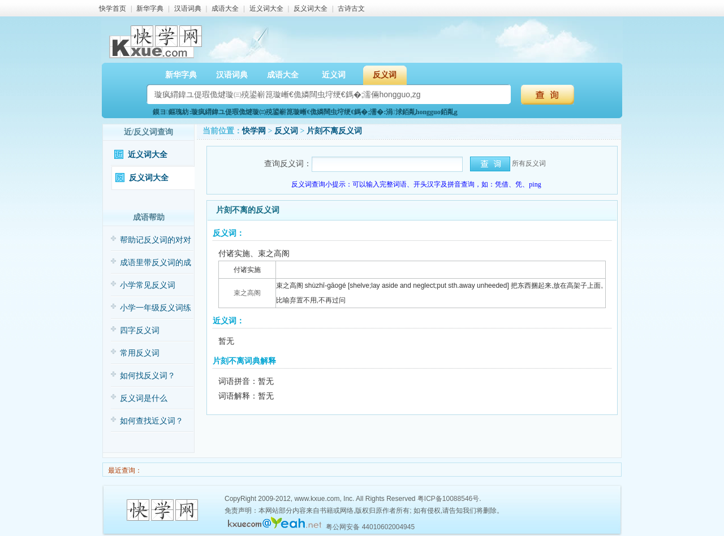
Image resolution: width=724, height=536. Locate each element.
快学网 (254, 131)
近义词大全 (266, 8)
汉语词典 (187, 8)
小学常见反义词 (147, 285)
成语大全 (225, 8)
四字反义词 (140, 330)
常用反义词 (140, 353)
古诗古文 (351, 8)
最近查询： (124, 470)
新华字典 (149, 8)
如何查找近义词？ (151, 421)
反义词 (385, 75)
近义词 (334, 75)
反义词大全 (310, 8)
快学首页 (112, 8)
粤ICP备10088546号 (448, 499)
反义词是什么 (143, 398)
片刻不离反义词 (334, 131)
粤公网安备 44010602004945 (370, 527)
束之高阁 (247, 293)
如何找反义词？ (147, 375)
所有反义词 (529, 163)
